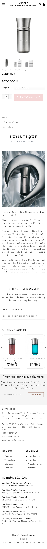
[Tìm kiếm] (40, 4)
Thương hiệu (9, 460)
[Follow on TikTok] (26, 539)
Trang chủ (5, 70)
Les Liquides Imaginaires (21, 70)
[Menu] (3, 4)
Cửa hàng (8, 464)
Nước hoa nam (34, 457)
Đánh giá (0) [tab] (7, 127)
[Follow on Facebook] (20, 539)
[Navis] (35, 346)
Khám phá (8, 468)
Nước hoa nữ (33, 460)
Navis (35, 361)
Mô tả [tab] (4, 117)
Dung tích (5, 88)
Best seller (32, 468)
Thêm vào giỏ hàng (28, 97)
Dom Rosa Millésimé (12, 361)
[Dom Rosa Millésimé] (12, 346)
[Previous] (1, 352)
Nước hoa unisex (35, 464)
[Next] (45, 352)
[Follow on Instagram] (23, 539)
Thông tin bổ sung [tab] (10, 122)
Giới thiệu (8, 457)
